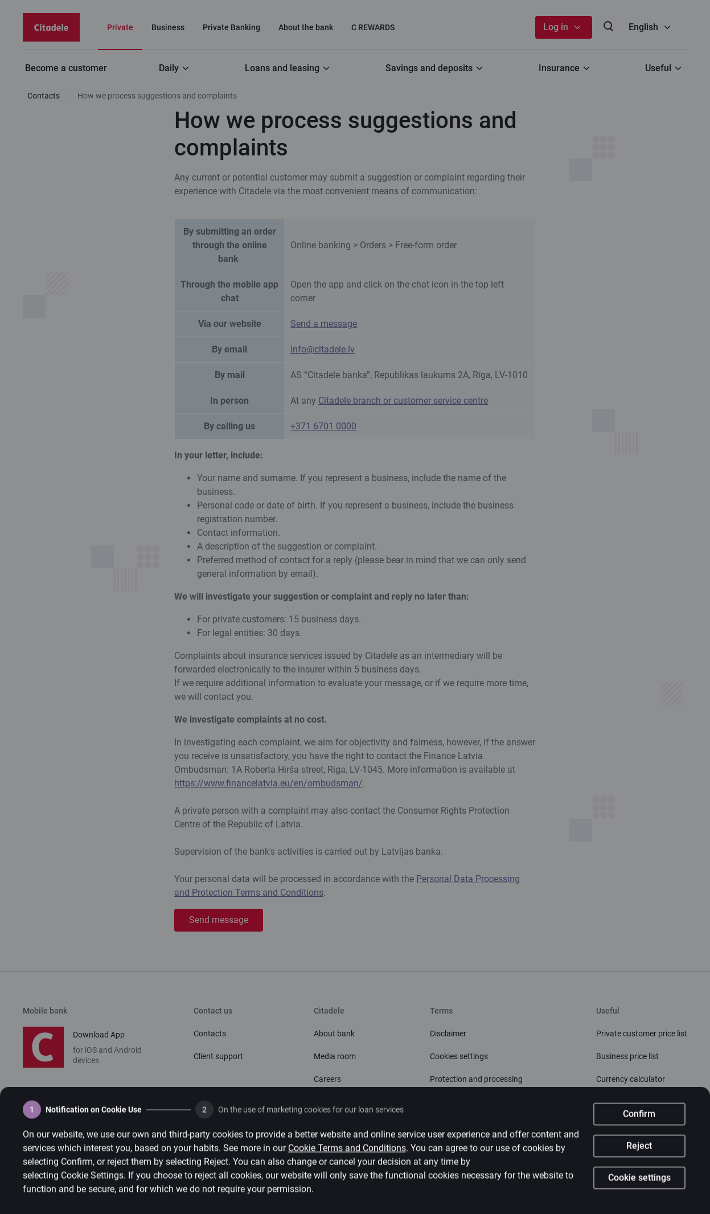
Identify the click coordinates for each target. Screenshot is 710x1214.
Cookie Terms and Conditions (347, 1153)
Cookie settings (639, 1183)
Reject (639, 1151)
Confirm (639, 1119)
